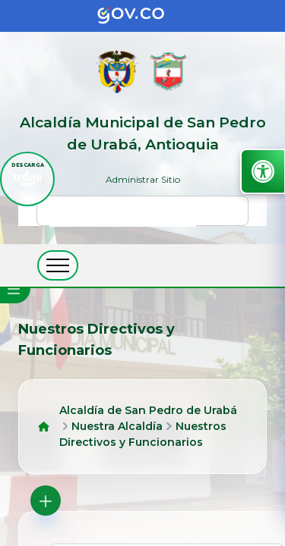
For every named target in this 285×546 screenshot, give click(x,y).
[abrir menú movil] (57, 265)
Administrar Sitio (143, 179)
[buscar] (122, 218)
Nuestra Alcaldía (117, 426)
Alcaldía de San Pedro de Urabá (148, 410)
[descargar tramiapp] (27, 179)
